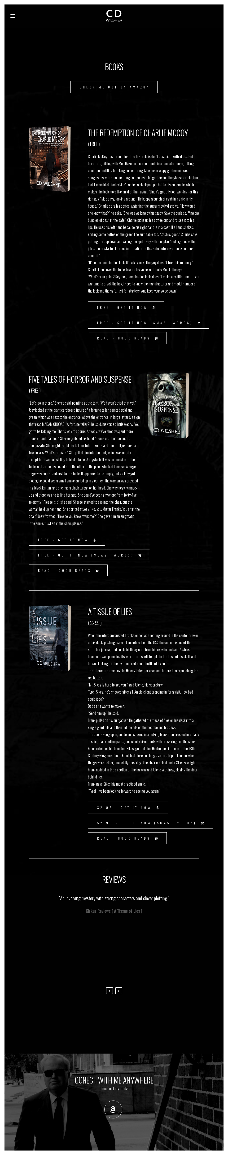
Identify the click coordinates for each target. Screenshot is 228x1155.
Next (118, 990)
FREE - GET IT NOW (127, 307)
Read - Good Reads (128, 338)
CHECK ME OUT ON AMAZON (114, 87)
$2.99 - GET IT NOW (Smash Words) (151, 822)
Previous (109, 990)
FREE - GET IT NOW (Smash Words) (149, 322)
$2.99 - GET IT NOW (129, 807)
